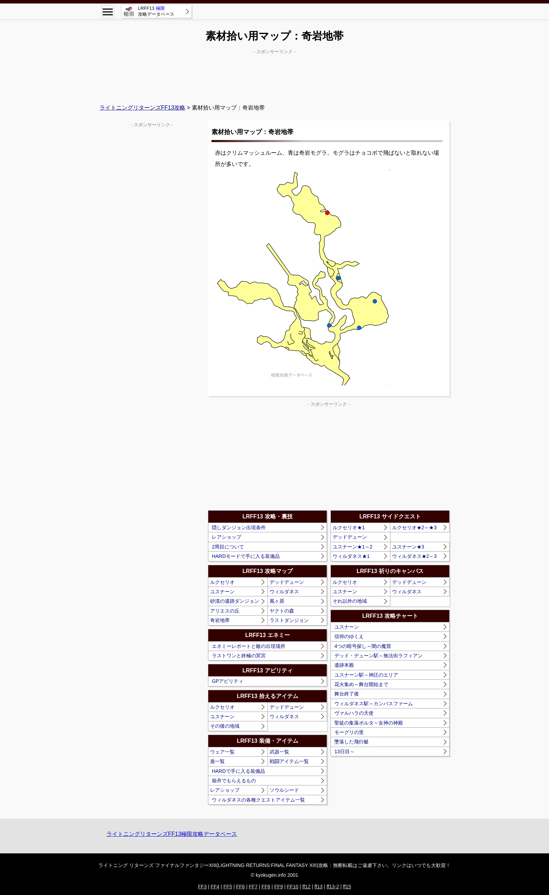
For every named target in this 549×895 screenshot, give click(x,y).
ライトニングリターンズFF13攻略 (142, 108)
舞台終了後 (346, 694)
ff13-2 (333, 886)
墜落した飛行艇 (351, 741)
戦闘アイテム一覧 (289, 761)
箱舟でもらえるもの (234, 780)
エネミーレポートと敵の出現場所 (248, 646)
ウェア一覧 (222, 752)
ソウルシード (284, 790)
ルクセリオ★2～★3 (414, 527)
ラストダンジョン (289, 620)
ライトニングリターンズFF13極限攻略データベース (171, 834)
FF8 (266, 886)
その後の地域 (224, 726)
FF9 (278, 886)
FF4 (215, 886)
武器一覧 (279, 752)
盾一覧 (217, 761)
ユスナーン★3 (408, 547)
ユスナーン (222, 591)
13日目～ (344, 751)
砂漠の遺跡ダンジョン (234, 601)
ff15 (347, 886)
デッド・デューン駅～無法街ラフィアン (378, 655)
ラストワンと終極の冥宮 (239, 655)
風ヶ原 (277, 601)
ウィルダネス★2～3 (414, 556)
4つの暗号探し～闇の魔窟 (362, 646)
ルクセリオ (222, 582)
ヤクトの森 (282, 611)
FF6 (240, 886)
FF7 (253, 886)
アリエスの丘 (224, 611)
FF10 (292, 886)
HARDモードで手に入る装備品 (246, 556)
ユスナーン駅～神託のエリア (366, 675)
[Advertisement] (274, 73)
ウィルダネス (284, 591)
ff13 (318, 886)
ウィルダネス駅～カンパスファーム (373, 703)
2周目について (228, 547)
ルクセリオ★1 (349, 527)
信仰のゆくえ (349, 636)
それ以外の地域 (350, 601)
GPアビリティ (227, 681)
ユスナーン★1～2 (353, 547)
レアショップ (226, 537)
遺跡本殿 (344, 665)
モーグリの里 (349, 732)
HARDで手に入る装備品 (238, 771)
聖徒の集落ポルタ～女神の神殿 (368, 723)
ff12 (307, 886)
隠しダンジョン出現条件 (239, 527)
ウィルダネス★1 (351, 556)
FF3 (202, 886)
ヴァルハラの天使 (354, 713)
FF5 (227, 886)
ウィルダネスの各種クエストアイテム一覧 (258, 800)
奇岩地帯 (220, 620)
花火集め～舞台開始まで (361, 684)
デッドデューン (287, 582)
